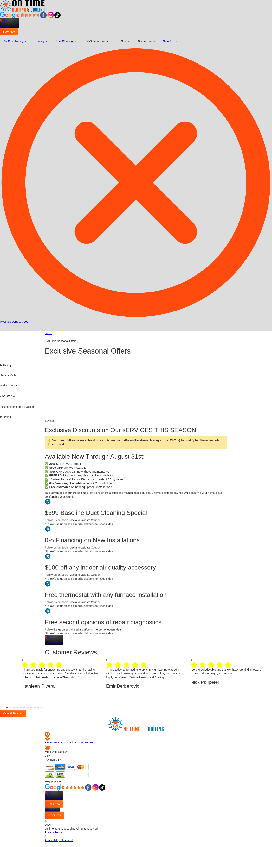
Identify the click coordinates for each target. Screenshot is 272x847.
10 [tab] (41, 707)
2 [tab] (13, 707)
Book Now (9, 31)
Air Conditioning (13, 41)
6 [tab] (27, 707)
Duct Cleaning (64, 41)
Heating (39, 41)
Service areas (146, 41)
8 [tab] (34, 707)
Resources (21, 321)
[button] (15, 41)
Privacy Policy (53, 832)
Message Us (7, 321)
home (48, 333)
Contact (125, 41)
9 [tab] (37, 707)
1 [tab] (9, 707)
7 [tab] (30, 707)
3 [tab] (16, 707)
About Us (168, 41)
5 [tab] (23, 707)
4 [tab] (20, 707)
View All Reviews (13, 713)
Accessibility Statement (59, 840)
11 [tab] (44, 707)
